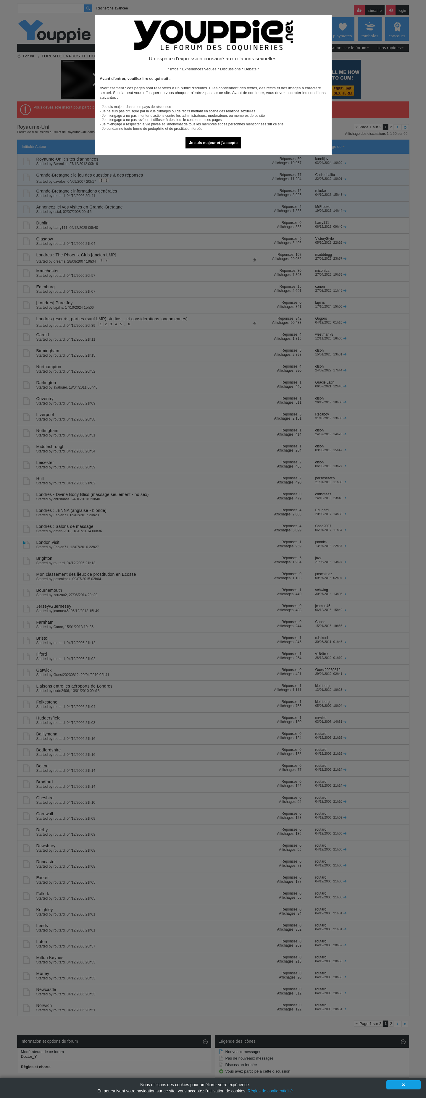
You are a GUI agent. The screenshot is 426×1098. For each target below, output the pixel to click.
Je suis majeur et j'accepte (213, 142)
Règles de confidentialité (270, 1091)
